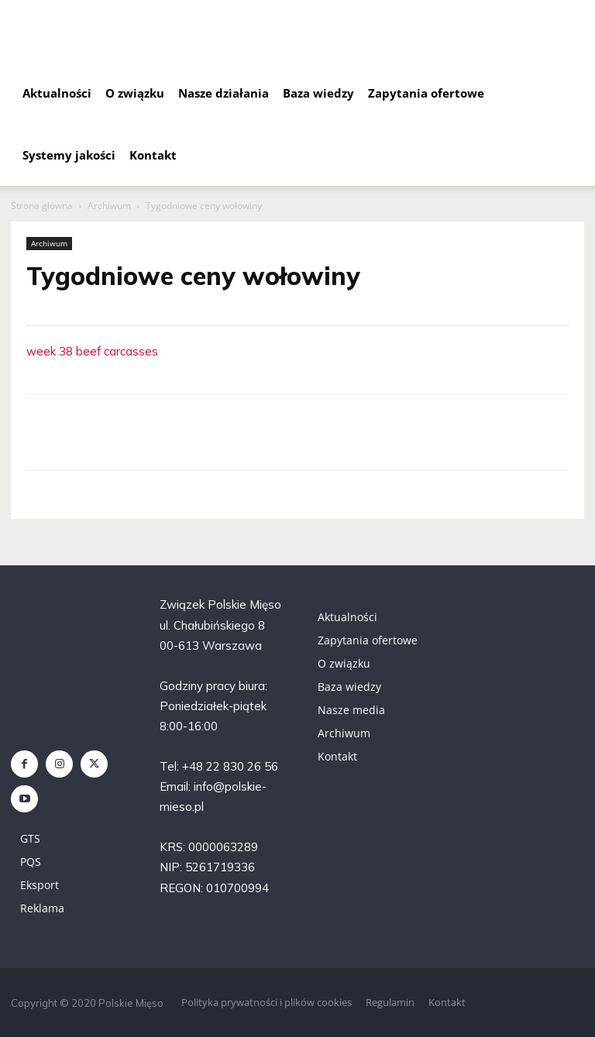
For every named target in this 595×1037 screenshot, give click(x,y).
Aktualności (56, 93)
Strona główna (42, 205)
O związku (134, 93)
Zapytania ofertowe (426, 93)
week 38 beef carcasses (92, 351)
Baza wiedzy (318, 93)
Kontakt (153, 155)
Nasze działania (223, 93)
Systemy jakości (68, 155)
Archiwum (109, 205)
